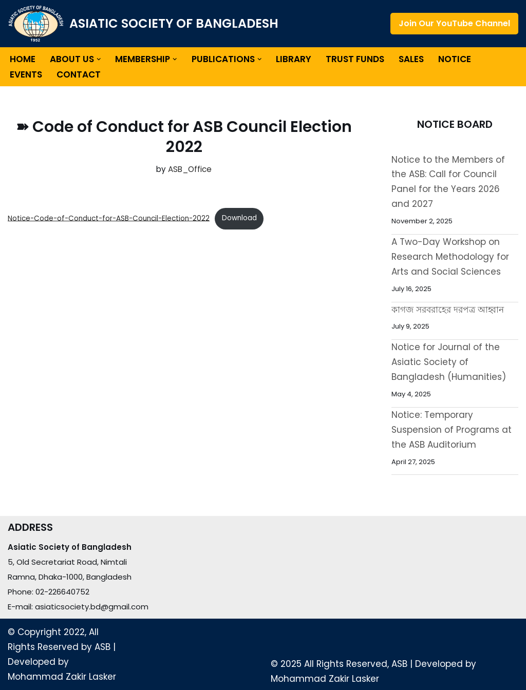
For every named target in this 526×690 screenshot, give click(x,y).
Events (26, 74)
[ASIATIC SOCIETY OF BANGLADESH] (143, 23)
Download (239, 218)
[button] (99, 59)
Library (294, 59)
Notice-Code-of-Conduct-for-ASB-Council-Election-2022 (109, 218)
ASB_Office (190, 169)
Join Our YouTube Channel (454, 23)
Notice (455, 59)
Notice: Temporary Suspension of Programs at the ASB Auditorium (451, 430)
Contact (79, 74)
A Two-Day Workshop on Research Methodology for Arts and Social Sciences (450, 257)
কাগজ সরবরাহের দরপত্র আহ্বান (447, 309)
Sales (411, 59)
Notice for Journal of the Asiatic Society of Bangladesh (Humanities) (448, 362)
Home (22, 59)
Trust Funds (355, 59)
